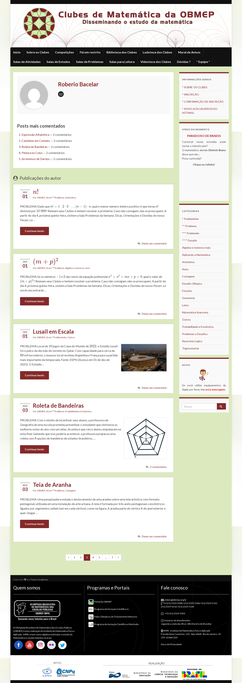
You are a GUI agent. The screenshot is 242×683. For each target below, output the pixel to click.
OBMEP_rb (42, 197)
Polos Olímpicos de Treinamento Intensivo (112, 616)
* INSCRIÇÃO (190, 94)
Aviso (185, 269)
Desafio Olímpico (192, 283)
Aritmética (70, 197)
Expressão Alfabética (35, 134)
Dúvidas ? (184, 61)
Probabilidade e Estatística (78, 411)
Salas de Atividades (27, 61)
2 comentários (158, 466)
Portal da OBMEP (100, 601)
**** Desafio (189, 240)
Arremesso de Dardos (36, 159)
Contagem (70, 490)
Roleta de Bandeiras (34, 146)
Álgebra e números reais (77, 268)
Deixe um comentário (154, 243)
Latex (185, 305)
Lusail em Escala (53, 331)
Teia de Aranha (52, 484)
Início (17, 52)
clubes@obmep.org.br (175, 599)
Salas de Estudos (58, 61)
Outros (71, 337)
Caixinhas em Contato (36, 140)
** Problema (58, 197)
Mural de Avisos (189, 52)
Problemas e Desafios (195, 334)
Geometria (188, 298)
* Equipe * (203, 61)
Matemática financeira (195, 312)
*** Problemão (190, 233)
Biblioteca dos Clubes (121, 52)
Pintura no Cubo (32, 153)
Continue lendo (34, 231)
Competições (64, 52)
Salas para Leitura (122, 61)
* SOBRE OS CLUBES (194, 87)
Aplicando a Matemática (196, 254)
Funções (187, 290)
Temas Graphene (39, 579)
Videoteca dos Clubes (155, 61)
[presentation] (36, 191)
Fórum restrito (90, 52)
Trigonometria (190, 348)
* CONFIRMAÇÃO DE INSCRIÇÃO (203, 101)
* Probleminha (59, 337)
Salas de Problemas (89, 61)
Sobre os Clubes (37, 52)
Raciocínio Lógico (192, 341)
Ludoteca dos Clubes (157, 52)
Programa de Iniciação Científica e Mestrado (113, 624)
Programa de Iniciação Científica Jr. (108, 609)
